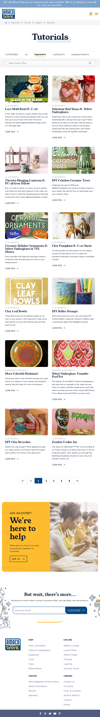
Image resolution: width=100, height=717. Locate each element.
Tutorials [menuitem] (68, 652)
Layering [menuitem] (68, 656)
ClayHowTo (40, 54)
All (26, 54)
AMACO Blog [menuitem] (70, 647)
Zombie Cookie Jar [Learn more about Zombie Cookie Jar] (64, 442)
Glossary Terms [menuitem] (71, 661)
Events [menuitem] (67, 697)
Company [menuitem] (68, 668)
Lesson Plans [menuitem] (70, 643)
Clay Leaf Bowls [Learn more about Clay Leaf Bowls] (16, 311)
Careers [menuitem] (67, 692)
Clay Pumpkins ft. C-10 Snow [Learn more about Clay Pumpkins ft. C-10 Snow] (72, 246)
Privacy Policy (43, 712)
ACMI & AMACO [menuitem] (72, 688)
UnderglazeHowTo (16, 370)
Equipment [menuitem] (34, 647)
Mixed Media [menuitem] (35, 661)
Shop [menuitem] (31, 632)
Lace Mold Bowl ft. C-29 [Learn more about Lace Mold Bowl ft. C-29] (21, 109)
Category (38, 23)
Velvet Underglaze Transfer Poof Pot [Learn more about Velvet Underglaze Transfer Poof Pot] (70, 375)
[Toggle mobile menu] (96, 14)
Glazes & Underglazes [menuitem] (39, 643)
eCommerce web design (80, 711)
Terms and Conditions (57, 712)
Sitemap (34, 712)
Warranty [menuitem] (33, 688)
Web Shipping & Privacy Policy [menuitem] (44, 674)
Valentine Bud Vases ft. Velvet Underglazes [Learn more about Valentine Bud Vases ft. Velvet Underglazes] (72, 110)
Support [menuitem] (33, 668)
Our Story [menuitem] (68, 679)
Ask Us (16, 558)
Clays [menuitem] (31, 656)
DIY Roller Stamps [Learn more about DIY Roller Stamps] (65, 311)
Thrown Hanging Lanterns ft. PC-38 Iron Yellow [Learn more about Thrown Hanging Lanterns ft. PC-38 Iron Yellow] (25, 181)
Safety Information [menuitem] (38, 679)
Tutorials (27, 23)
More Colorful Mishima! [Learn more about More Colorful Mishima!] (21, 374)
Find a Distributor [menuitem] (37, 638)
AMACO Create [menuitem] (71, 638)
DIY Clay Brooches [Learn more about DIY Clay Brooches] (17, 442)
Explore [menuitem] (68, 632)
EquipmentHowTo (80, 54)
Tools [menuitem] (31, 652)
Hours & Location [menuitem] (72, 683)
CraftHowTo (59, 54)
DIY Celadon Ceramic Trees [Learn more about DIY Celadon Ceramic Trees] (71, 180)
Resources (15, 23)
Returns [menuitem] (32, 683)
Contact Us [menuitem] (69, 674)
